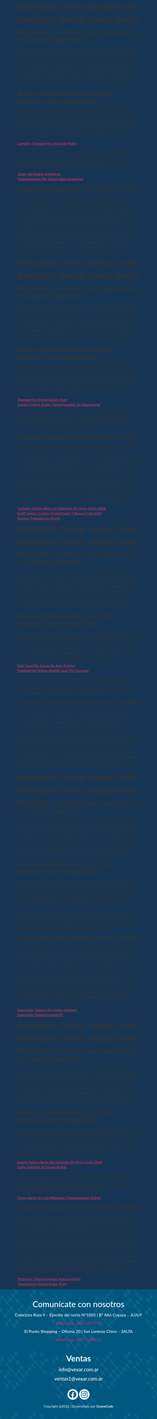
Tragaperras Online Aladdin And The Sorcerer (53, 671)
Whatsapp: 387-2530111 (78, 1339)
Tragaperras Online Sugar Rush (42, 1284)
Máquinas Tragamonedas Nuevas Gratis (49, 1279)
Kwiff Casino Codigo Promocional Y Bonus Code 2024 (59, 513)
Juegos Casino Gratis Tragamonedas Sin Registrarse (58, 405)
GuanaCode (104, 1406)
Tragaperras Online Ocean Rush (42, 400)
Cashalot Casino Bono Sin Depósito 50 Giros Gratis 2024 (61, 508)
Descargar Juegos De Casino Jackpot (47, 1010)
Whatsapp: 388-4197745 (78, 1323)
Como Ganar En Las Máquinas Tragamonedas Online (59, 1198)
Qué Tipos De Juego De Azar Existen (46, 666)
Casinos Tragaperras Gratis (38, 518)
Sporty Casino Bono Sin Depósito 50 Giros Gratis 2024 (59, 1162)
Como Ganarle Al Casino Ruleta (42, 1167)
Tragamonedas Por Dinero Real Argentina (50, 179)
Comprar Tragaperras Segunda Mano (46, 143)
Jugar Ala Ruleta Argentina (39, 174)
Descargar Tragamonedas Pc (40, 1015)
